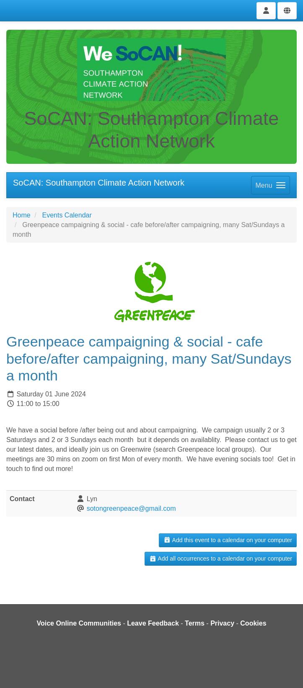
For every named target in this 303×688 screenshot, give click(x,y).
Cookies (253, 623)
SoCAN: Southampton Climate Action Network (98, 182)
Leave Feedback (153, 623)
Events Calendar (66, 215)
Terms (195, 623)
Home (22, 215)
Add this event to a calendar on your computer (227, 540)
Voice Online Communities (78, 623)
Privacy (222, 623)
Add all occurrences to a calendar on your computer (220, 558)
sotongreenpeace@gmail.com (131, 508)
